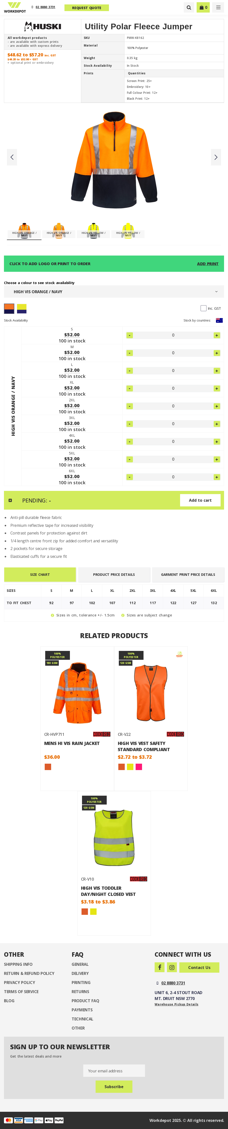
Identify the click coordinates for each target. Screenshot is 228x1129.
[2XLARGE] (173, 406)
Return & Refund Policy (29, 973)
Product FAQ (85, 1000)
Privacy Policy (19, 982)
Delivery (80, 973)
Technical (82, 1019)
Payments (82, 1010)
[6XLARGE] (173, 477)
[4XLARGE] (173, 441)
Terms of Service (21, 991)
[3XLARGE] (173, 424)
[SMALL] (173, 335)
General (80, 964)
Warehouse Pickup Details (176, 1004)
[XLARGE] (173, 388)
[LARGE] (173, 370)
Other (78, 1028)
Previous (12, 157)
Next (216, 157)
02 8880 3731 (45, 7)
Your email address (105, 1071)
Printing (81, 982)
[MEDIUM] (173, 353)
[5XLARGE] (173, 459)
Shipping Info (18, 964)
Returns (80, 991)
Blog (9, 1000)
